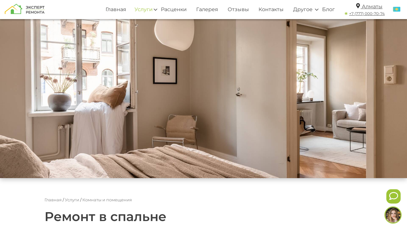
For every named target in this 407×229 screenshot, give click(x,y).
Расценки (174, 9)
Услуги (144, 9)
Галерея (207, 9)
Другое (303, 9)
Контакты (271, 9)
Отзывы (238, 9)
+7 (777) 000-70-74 (367, 13)
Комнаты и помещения (107, 199)
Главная (116, 9)
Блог (328, 9)
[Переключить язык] (396, 9)
